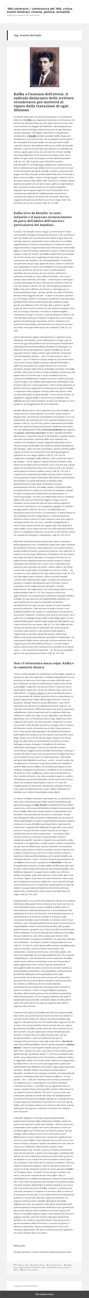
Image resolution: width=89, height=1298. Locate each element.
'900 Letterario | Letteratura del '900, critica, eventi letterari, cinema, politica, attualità (40, 10)
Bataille (68, 1265)
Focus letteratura (55, 1265)
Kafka (43, 1267)
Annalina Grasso (38, 1265)
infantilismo (36, 1267)
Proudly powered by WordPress (26, 1286)
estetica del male (24, 1267)
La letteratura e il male (54, 1267)
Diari (15, 1267)
